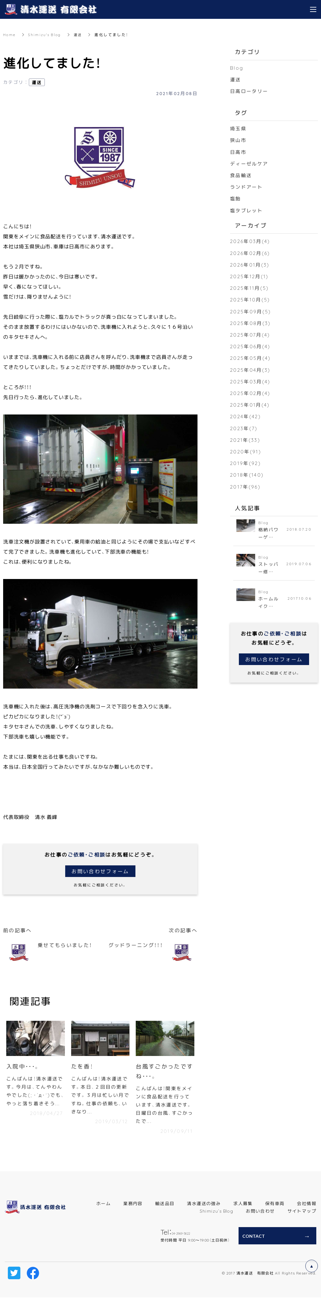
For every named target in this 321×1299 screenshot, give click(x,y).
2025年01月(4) (250, 404)
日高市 (238, 151)
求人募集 (243, 1205)
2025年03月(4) (251, 381)
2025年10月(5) (250, 299)
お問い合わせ (260, 1213)
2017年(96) (245, 486)
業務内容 (133, 1205)
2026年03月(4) (251, 241)
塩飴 (236, 198)
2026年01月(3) (250, 264)
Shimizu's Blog (46, 34)
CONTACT (253, 1238)
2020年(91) (246, 451)
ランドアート (247, 186)
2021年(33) (246, 439)
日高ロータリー (250, 91)
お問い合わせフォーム (100, 871)
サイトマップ (301, 1213)
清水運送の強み (204, 1205)
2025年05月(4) (251, 357)
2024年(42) (246, 416)
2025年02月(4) (251, 393)
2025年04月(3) (251, 369)
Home (9, 34)
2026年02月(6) (251, 252)
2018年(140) (247, 474)
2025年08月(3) (251, 323)
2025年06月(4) (251, 346)
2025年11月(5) (250, 287)
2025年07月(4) (250, 334)
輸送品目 (165, 1205)
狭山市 (238, 139)
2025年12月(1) (250, 276)
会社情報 (306, 1205)
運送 (81, 34)
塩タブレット (247, 210)
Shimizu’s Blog (217, 1213)
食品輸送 (241, 175)
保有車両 (275, 1205)
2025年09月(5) (251, 311)
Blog (237, 67)
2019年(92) (246, 463)
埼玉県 (238, 128)
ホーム (103, 1205)
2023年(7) (244, 427)
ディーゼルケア (250, 163)
